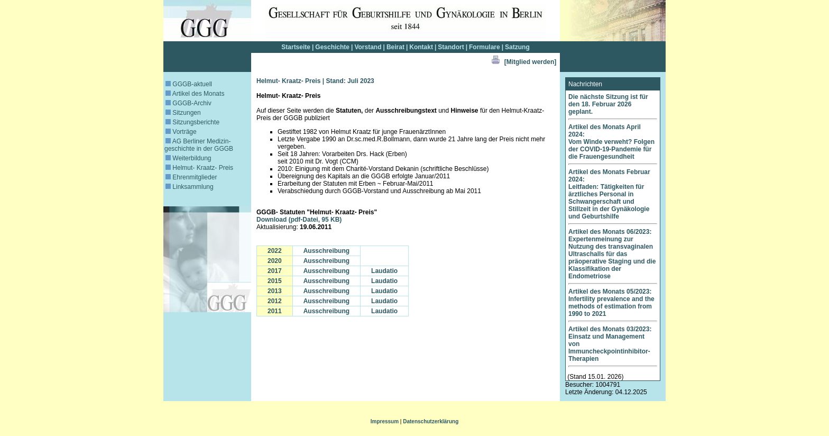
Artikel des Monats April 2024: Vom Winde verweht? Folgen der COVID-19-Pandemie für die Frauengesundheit (611, 141)
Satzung (517, 47)
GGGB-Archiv (188, 103)
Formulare (484, 47)
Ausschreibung (326, 251)
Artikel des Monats (194, 93)
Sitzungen (183, 112)
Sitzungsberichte (192, 122)
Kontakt (421, 47)
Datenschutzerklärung (430, 421)
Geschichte (332, 47)
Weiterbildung (188, 158)
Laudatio (384, 271)
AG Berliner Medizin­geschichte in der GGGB (198, 145)
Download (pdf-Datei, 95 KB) (299, 219)
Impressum (385, 421)
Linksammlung (189, 186)
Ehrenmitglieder (191, 177)
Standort (451, 47)
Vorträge (181, 131)
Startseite (295, 47)
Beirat (395, 47)
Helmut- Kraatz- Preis (199, 167)
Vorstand (367, 47)
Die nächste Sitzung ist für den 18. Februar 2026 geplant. (608, 104)
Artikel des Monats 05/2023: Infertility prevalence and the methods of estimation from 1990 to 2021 (611, 302)
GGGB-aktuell (188, 84)
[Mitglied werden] (530, 62)
